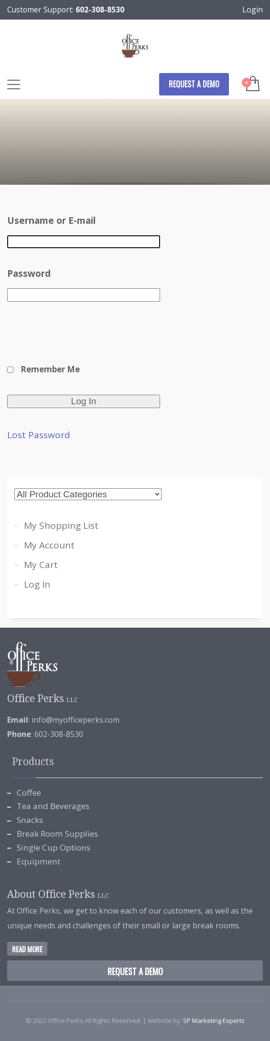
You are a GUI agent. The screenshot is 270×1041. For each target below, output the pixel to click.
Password (29, 273)
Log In (37, 584)
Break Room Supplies (57, 833)
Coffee (29, 792)
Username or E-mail (51, 220)
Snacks (30, 819)
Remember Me (50, 369)
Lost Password (38, 435)
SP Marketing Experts (214, 1020)
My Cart (41, 564)
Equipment (38, 861)
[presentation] (79, 338)
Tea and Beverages (53, 805)
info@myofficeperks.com (75, 720)
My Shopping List (61, 525)
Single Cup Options (53, 847)
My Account (49, 545)
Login (252, 9)
